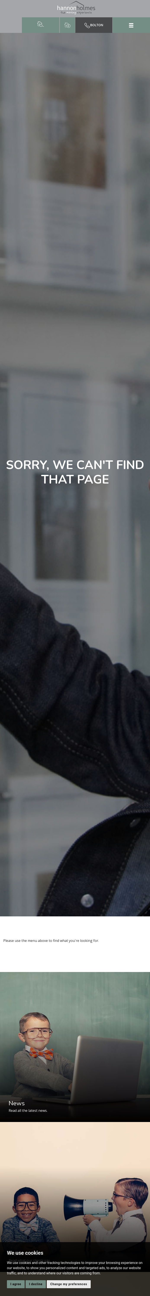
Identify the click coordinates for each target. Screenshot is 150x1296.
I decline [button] (35, 1284)
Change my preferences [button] (68, 1284)
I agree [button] (15, 1284)
